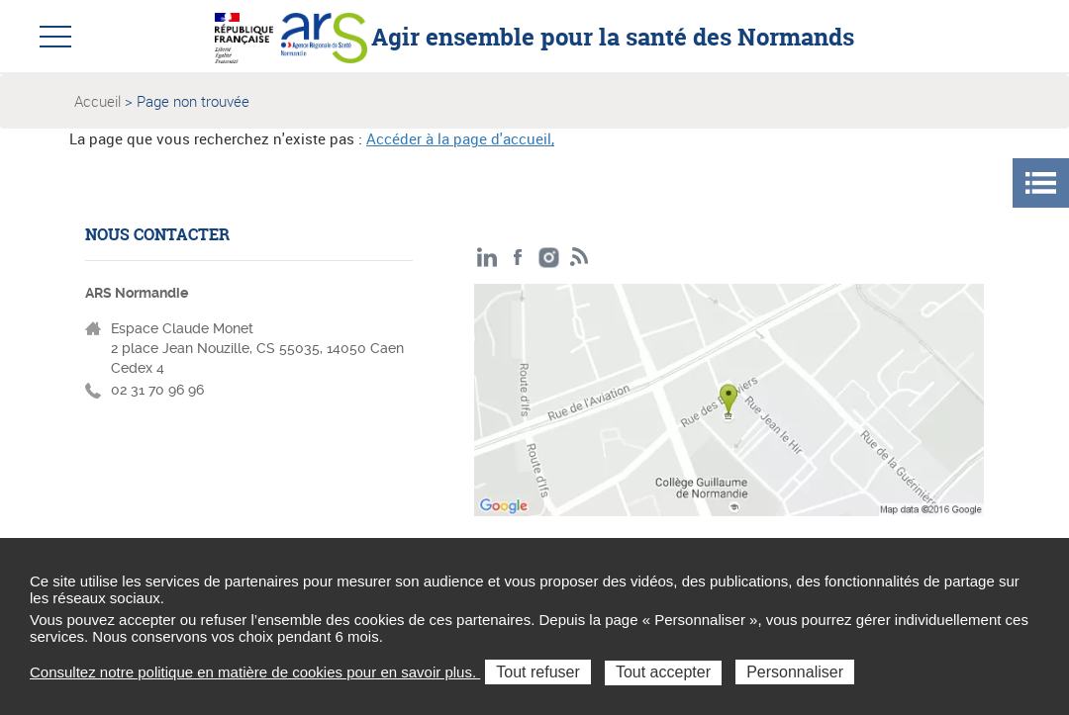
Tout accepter (663, 672)
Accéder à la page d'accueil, (460, 138)
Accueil (97, 101)
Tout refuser (537, 672)
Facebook (518, 257)
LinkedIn (487, 257)
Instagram (548, 257)
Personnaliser (794, 672)
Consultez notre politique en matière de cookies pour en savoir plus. (255, 672)
